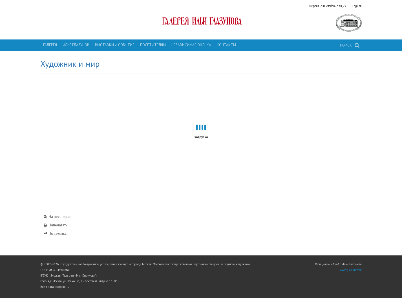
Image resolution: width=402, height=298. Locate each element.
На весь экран (57, 216)
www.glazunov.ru (351, 270)
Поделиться (56, 233)
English (357, 6)
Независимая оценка (191, 45)
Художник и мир (70, 63)
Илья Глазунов (76, 45)
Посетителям (153, 45)
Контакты (226, 45)
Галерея (50, 45)
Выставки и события (114, 45)
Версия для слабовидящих (327, 6)
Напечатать (55, 225)
